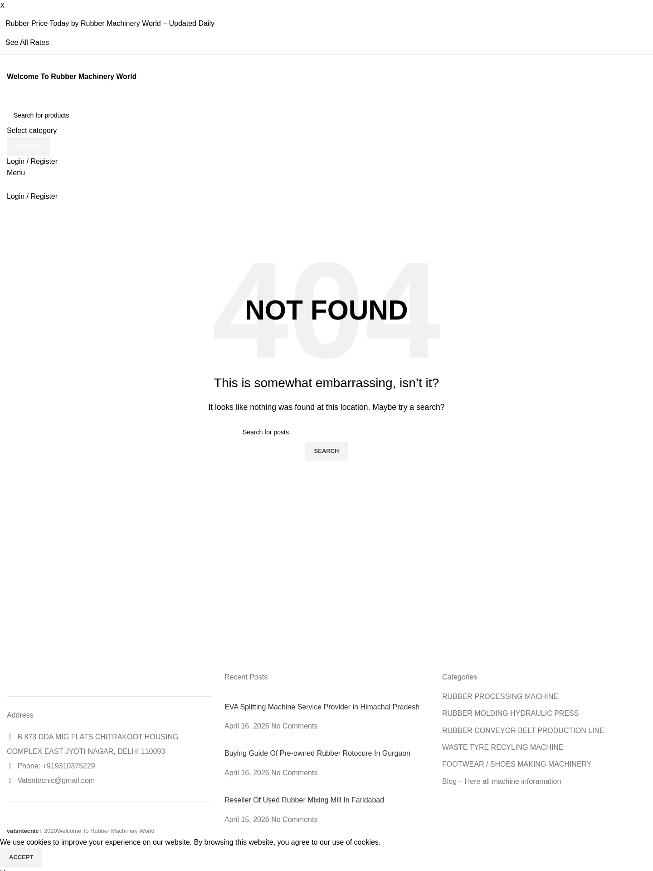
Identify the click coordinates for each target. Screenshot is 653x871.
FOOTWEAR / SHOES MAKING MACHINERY (517, 764)
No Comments (294, 726)
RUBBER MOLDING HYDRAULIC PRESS (510, 713)
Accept (21, 857)
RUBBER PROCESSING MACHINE (500, 696)
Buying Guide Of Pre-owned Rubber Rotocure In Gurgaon (317, 753)
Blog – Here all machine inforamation (501, 781)
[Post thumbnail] (277, 696)
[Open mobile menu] (16, 173)
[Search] (326, 115)
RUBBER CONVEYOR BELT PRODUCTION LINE (523, 730)
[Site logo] (8, 100)
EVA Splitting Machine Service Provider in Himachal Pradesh (321, 707)
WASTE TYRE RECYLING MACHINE (503, 747)
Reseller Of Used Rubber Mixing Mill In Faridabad (304, 800)
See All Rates (27, 42)
